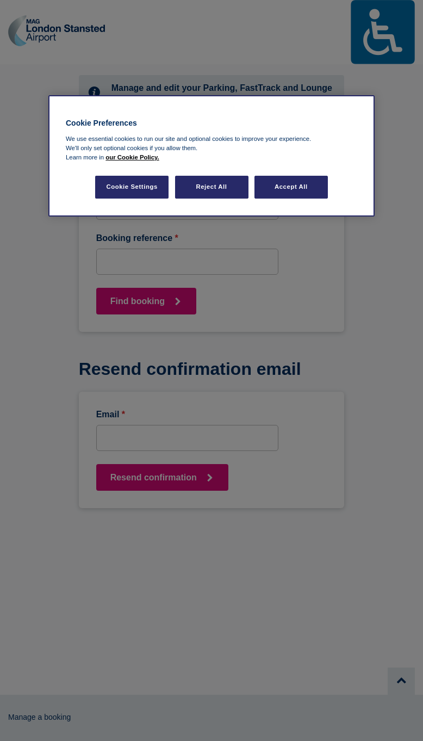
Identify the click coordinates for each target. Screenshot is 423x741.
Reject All (211, 186)
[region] (211, 156)
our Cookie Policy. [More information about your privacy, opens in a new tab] (132, 157)
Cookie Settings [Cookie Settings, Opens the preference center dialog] (132, 186)
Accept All (291, 186)
